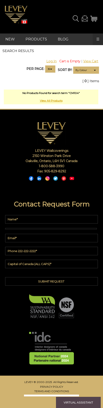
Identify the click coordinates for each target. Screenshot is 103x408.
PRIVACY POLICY (51, 386)
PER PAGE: (35, 69)
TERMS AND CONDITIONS (51, 391)
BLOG (63, 39)
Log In (51, 61)
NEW (10, 39)
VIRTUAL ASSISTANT (78, 402)
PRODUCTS (36, 39)
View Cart (90, 61)
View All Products (51, 100)
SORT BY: (65, 70)
